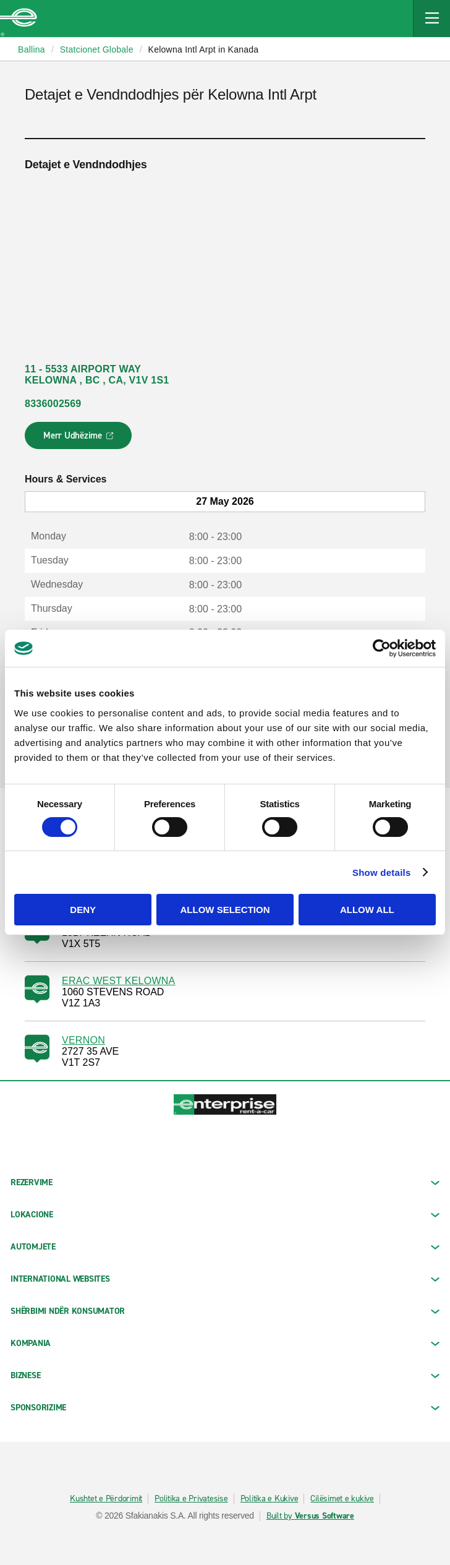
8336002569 (53, 403)
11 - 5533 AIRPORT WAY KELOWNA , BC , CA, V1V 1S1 (97, 374)
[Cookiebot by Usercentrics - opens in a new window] (382, 648)
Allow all (367, 909)
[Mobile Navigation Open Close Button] (431, 18)
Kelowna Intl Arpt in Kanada (203, 49)
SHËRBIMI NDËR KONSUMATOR (225, 1311)
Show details (381, 872)
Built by (310, 1516)
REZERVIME (225, 1182)
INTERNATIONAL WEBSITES (225, 1279)
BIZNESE (225, 1375)
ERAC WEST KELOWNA (119, 980)
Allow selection (225, 909)
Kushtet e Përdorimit (106, 1498)
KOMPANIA (225, 1343)
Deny (83, 909)
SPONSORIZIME (225, 1407)
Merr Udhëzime (78, 439)
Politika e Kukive (269, 1498)
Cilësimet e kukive (342, 1498)
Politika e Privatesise (191, 1498)
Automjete (225, 1247)
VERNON (83, 1040)
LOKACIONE (225, 1214)
